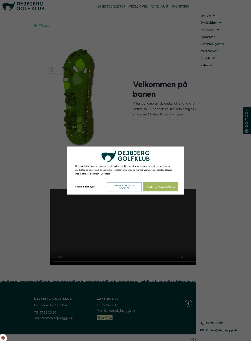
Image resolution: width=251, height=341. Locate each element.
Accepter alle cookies (161, 186)
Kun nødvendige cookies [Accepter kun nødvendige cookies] (124, 186)
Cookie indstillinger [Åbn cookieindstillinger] (85, 186)
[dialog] (125, 170)
